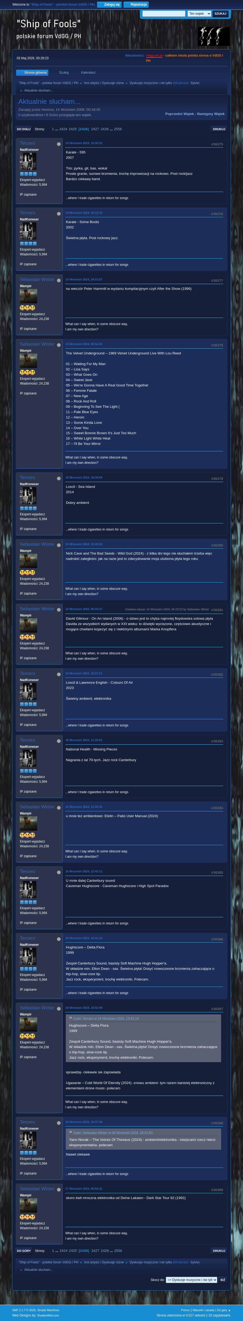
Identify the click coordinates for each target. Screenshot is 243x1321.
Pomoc (185, 1310)
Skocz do (157, 1280)
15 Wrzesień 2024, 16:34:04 (83, 477)
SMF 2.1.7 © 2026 (24, 1310)
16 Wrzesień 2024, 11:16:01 (83, 740)
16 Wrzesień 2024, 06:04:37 (83, 609)
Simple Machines (48, 1310)
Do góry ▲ (224, 1310)
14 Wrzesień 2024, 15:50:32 (83, 143)
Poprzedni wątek (179, 114)
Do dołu (23, 129)
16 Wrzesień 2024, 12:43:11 (83, 871)
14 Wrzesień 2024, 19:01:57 (83, 279)
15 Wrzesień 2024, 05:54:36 (83, 344)
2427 (95, 129)
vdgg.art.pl (154, 55)
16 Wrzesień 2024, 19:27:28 (83, 1122)
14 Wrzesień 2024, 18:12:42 (83, 212)
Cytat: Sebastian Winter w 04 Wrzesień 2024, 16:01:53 (112, 1133)
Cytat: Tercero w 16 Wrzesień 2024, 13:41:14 (105, 1019)
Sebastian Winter (37, 279)
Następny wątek (211, 114)
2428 (105, 129)
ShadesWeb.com (48, 1315)
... (57, 129)
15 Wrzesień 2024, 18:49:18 (83, 544)
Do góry (24, 1250)
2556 (118, 129)
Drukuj (219, 129)
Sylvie (195, 83)
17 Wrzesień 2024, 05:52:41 (83, 1188)
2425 (73, 129)
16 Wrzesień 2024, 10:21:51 (83, 673)
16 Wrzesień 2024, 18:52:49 (83, 1007)
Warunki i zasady (204, 1310)
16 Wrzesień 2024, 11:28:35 (83, 806)
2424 (63, 129)
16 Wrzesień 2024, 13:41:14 (83, 938)
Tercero (27, 143)
